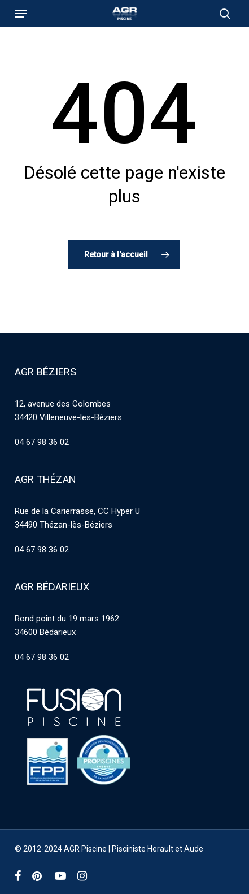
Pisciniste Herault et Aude (157, 848)
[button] (21, 13)
